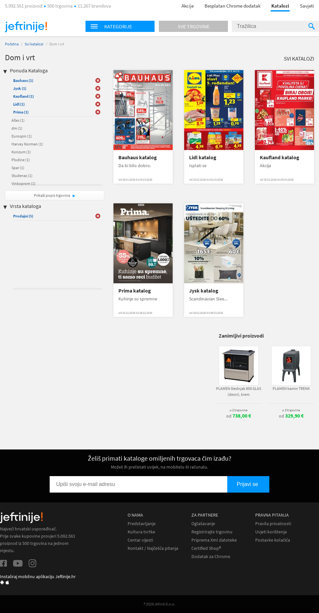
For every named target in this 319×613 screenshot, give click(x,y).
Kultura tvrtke (141, 532)
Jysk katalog (203, 291)
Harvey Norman (27, 143)
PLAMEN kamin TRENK (291, 388)
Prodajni (23, 216)
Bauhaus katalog (137, 157)
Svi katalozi (34, 43)
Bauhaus (23, 80)
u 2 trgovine (238, 410)
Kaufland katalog (279, 157)
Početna (12, 43)
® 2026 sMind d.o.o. (159, 603)
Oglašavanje (203, 523)
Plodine (21, 159)
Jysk (19, 88)
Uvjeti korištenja (271, 532)
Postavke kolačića (272, 540)
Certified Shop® (206, 548)
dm (17, 128)
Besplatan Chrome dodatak (232, 6)
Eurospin (22, 136)
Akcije (188, 6)
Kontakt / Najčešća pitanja (153, 548)
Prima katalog (134, 291)
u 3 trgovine (291, 410)
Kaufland (23, 96)
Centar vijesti (140, 540)
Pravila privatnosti (273, 523)
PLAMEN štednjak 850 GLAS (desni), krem (238, 391)
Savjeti (307, 6)
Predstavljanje (142, 523)
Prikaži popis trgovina (52, 195)
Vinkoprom (24, 183)
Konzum (21, 151)
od (238, 416)
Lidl (19, 104)
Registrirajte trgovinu (212, 532)
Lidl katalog (202, 157)
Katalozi (280, 6)
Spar (18, 167)
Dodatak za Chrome (210, 556)
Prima (21, 112)
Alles (18, 120)
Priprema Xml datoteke (214, 540)
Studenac (22, 175)
